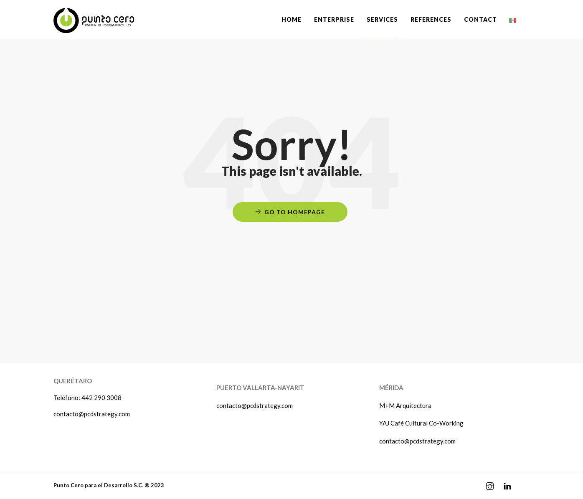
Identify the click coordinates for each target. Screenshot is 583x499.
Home (291, 19)
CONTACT (480, 19)
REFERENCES (431, 19)
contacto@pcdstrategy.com (91, 414)
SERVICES (382, 19)
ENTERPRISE (334, 19)
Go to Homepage (294, 211)
